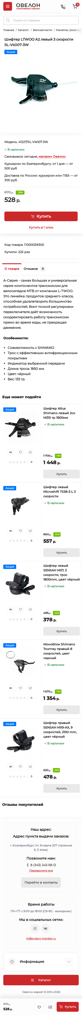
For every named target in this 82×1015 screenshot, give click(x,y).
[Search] (8, 20)
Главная (8, 30)
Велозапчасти (42, 30)
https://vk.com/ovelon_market (45, 928)
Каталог (23, 30)
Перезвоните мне (41, 870)
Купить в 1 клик (41, 227)
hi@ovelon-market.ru (41, 938)
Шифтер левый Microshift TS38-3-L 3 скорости (59, 491)
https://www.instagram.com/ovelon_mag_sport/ (35, 928)
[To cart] (61, 474)
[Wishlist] (20, 452)
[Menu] (7, 6)
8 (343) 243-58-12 (43, 865)
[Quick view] (10, 452)
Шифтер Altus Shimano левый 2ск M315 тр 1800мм (59, 413)
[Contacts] (63, 6)
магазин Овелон (52, 157)
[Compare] (30, 452)
